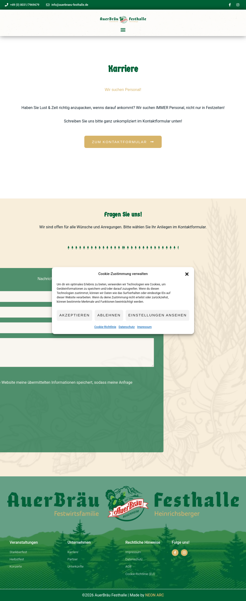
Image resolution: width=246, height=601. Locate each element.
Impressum (144, 327)
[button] (186, 274)
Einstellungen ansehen (157, 315)
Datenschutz (127, 327)
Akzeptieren (74, 315)
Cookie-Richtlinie (105, 327)
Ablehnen (109, 315)
